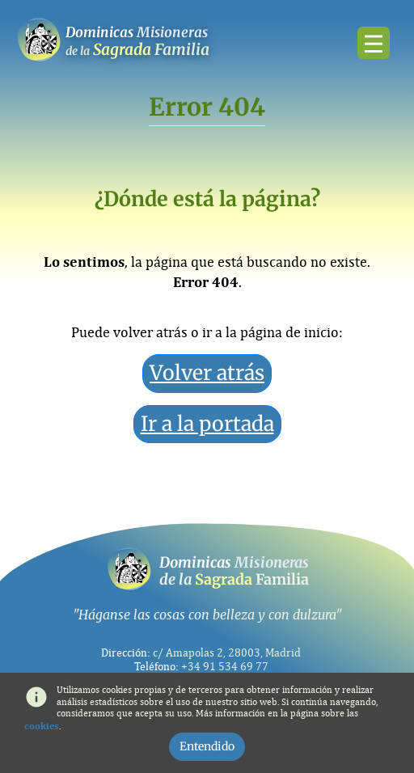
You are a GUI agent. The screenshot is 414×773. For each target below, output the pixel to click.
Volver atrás (207, 373)
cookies (41, 726)
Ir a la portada (207, 424)
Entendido (207, 746)
